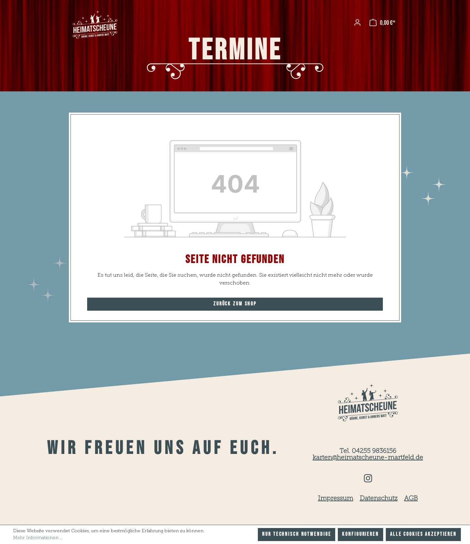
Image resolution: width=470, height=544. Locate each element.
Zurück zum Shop (235, 304)
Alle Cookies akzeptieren (423, 534)
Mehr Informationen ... (38, 538)
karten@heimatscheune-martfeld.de (368, 458)
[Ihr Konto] (357, 22)
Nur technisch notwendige (296, 534)
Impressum (335, 498)
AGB (411, 498)
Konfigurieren (360, 534)
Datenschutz (379, 498)
